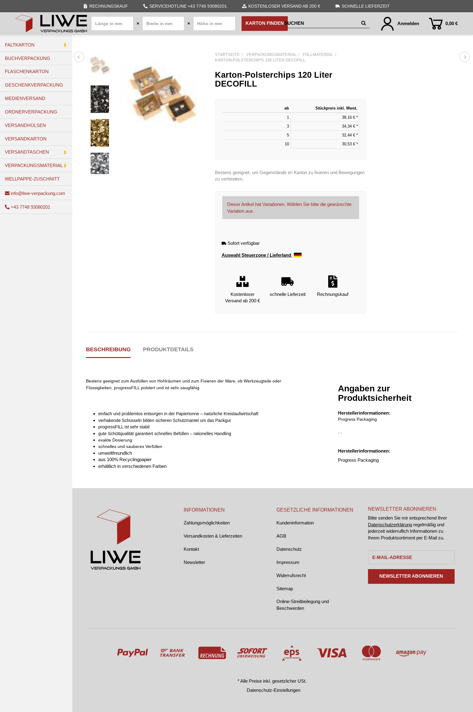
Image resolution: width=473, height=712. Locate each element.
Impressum (287, 562)
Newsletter (194, 562)
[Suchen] (321, 23)
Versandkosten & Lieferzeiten (213, 536)
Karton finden (265, 23)
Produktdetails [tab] (168, 349)
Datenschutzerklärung (390, 524)
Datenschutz (289, 549)
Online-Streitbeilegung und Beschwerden (302, 604)
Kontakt (191, 549)
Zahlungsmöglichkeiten (207, 522)
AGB (281, 536)
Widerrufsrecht (291, 575)
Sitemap (284, 588)
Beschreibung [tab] (108, 349)
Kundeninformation (295, 522)
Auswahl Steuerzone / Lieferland (262, 255)
